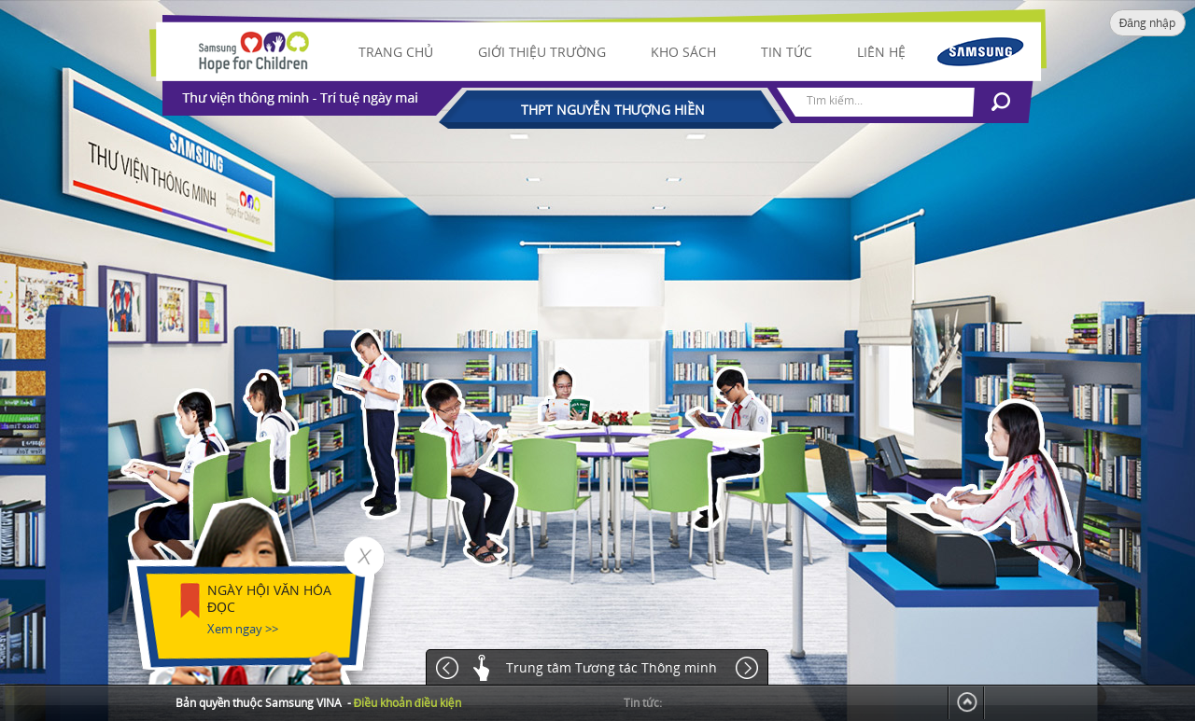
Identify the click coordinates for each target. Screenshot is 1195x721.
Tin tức (786, 52)
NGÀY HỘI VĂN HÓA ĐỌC (269, 599)
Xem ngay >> (242, 628)
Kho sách (683, 52)
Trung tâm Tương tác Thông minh (611, 667)
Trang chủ (395, 52)
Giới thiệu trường (542, 52)
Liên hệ (881, 52)
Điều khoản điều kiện (407, 703)
